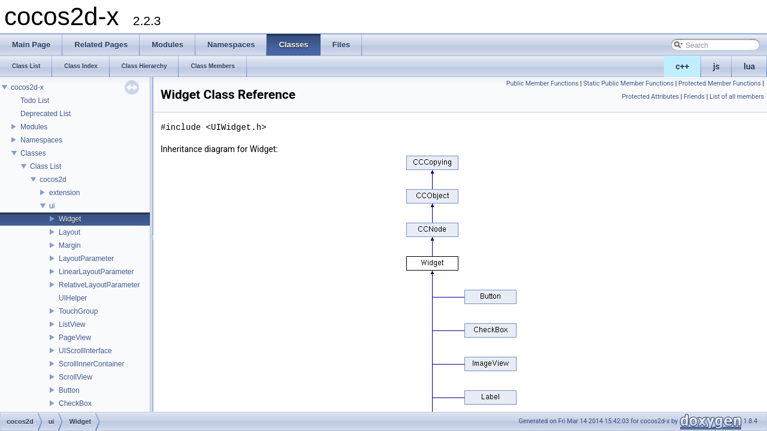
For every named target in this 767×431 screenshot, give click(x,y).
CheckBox (75, 403)
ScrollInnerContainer (91, 364)
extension (64, 193)
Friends (694, 97)
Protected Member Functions (719, 83)
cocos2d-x (27, 87)
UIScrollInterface (85, 351)
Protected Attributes (650, 97)
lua (749, 66)
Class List (45, 166)
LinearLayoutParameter (96, 272)
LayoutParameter (86, 258)
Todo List (34, 100)
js (716, 66)
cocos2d (53, 179)
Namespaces (41, 140)
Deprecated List (45, 114)
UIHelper (73, 298)
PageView (75, 337)
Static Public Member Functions (628, 83)
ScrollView (75, 377)
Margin (70, 245)
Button (69, 390)
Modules (33, 127)
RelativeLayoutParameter (99, 285)
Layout (69, 232)
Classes (33, 153)
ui (52, 206)
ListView (72, 324)
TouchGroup (78, 311)
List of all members (736, 97)
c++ (683, 66)
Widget (70, 219)
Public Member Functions (542, 83)
